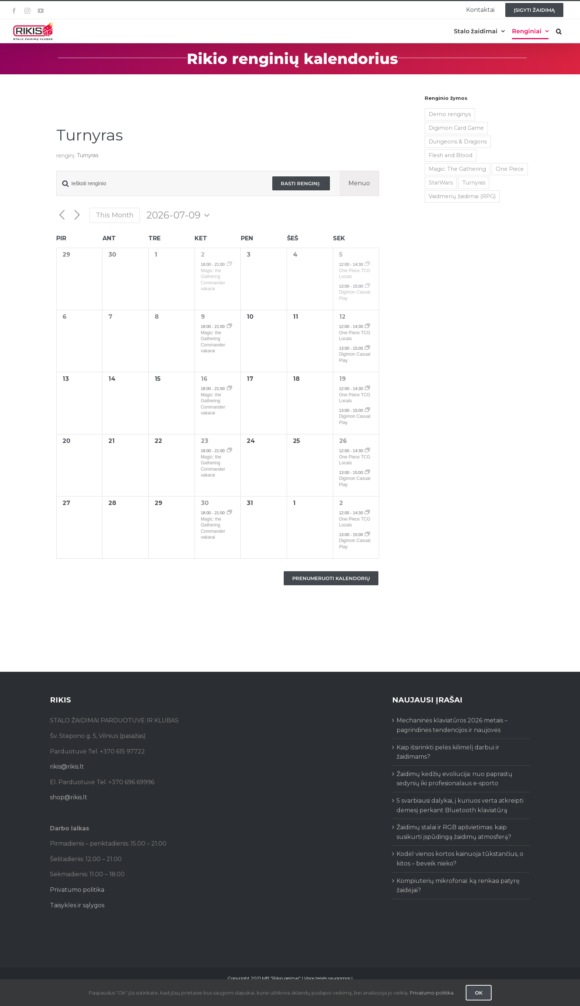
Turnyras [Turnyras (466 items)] (473, 182)
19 (342, 378)
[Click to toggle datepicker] (179, 215)
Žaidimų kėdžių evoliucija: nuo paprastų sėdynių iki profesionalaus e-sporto (454, 778)
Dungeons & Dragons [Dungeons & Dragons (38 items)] (458, 141)
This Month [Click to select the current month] (115, 215)
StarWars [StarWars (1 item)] (441, 182)
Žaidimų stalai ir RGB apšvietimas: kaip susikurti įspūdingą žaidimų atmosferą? (454, 832)
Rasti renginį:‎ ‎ (301, 183)
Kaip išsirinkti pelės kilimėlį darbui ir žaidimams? (448, 752)
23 (204, 440)
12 (342, 316)
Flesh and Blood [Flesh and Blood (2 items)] (450, 155)
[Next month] (77, 215)
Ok (478, 993)
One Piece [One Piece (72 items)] (510, 169)
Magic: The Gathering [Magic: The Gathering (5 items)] (457, 169)
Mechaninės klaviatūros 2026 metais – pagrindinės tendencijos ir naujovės (452, 725)
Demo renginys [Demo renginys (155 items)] (450, 114)
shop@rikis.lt (68, 797)
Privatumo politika (77, 889)
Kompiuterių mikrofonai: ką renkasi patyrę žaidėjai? (458, 885)
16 (204, 378)
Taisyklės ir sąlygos (77, 905)
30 (205, 503)
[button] (559, 31)
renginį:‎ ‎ (66, 155)
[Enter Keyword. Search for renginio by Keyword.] (160, 183)
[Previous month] (62, 215)
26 (343, 440)
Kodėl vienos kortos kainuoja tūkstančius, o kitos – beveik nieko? (460, 858)
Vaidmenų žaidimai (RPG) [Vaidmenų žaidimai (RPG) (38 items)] (462, 196)
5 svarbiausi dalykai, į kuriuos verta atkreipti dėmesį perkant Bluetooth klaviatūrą (460, 805)
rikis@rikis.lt (67, 766)
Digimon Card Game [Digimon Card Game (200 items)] (456, 128)
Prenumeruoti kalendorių (331, 578)
